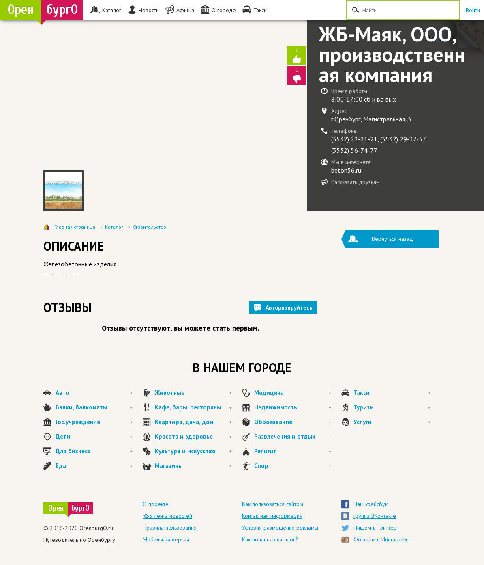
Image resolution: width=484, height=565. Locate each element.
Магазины (193, 466)
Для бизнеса (94, 451)
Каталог (114, 227)
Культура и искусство (193, 451)
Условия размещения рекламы (280, 527)
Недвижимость (292, 407)
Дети (94, 437)
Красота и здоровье (193, 437)
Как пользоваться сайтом (272, 504)
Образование (292, 422)
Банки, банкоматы (94, 407)
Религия (292, 451)
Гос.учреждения (94, 422)
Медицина (292, 393)
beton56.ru (346, 170)
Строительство (149, 227)
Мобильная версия (166, 539)
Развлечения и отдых (292, 437)
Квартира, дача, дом (193, 422)
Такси (391, 393)
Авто (94, 393)
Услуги (391, 422)
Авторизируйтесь (289, 307)
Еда (94, 466)
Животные (193, 393)
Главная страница (74, 227)
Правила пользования (170, 527)
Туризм (391, 407)
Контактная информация (272, 516)
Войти (473, 10)
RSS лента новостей (167, 516)
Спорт (292, 466)
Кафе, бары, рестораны (193, 407)
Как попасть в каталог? (270, 539)
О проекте (156, 504)
